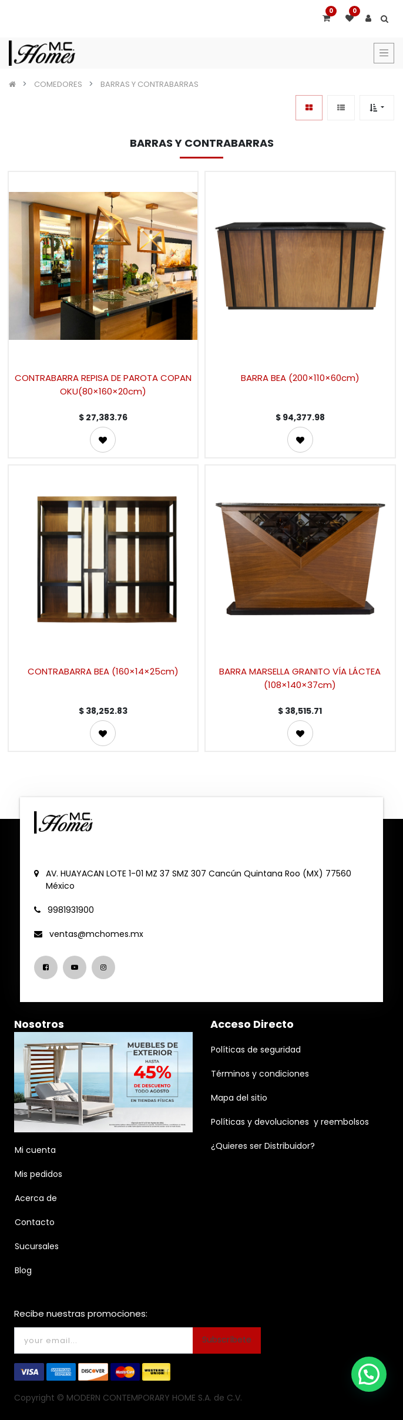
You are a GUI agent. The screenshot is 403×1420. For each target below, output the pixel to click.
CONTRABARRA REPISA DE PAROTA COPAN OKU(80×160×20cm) (103, 384)
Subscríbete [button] (226, 1339)
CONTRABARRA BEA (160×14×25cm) (103, 671)
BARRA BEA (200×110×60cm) (300, 378)
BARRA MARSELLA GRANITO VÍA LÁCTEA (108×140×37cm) (300, 678)
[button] (377, 107)
